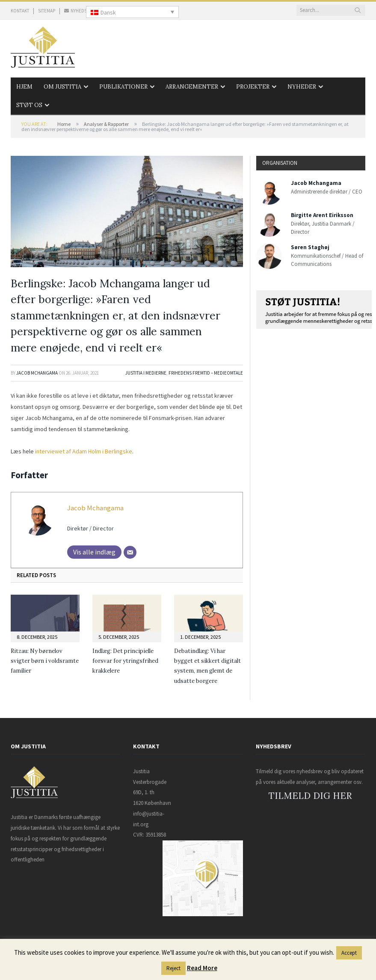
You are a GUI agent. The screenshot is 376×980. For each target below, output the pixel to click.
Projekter (252, 86)
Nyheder (301, 86)
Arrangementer (192, 86)
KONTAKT (20, 11)
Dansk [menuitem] (108, 12)
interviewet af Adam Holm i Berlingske (83, 451)
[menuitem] (132, 12)
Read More (202, 968)
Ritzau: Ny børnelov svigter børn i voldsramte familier (45, 661)
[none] (132, 12)
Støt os (29, 105)
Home (64, 124)
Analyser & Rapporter (106, 124)
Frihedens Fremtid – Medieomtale (206, 373)
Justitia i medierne (145, 373)
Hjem (24, 86)
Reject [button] (173, 968)
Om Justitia (62, 86)
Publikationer (123, 86)
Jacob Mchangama (37, 373)
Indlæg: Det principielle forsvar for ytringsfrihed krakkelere (125, 661)
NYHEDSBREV (80, 11)
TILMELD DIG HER (310, 795)
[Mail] (130, 552)
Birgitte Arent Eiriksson (322, 215)
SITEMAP (46, 11)
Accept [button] (349, 952)
